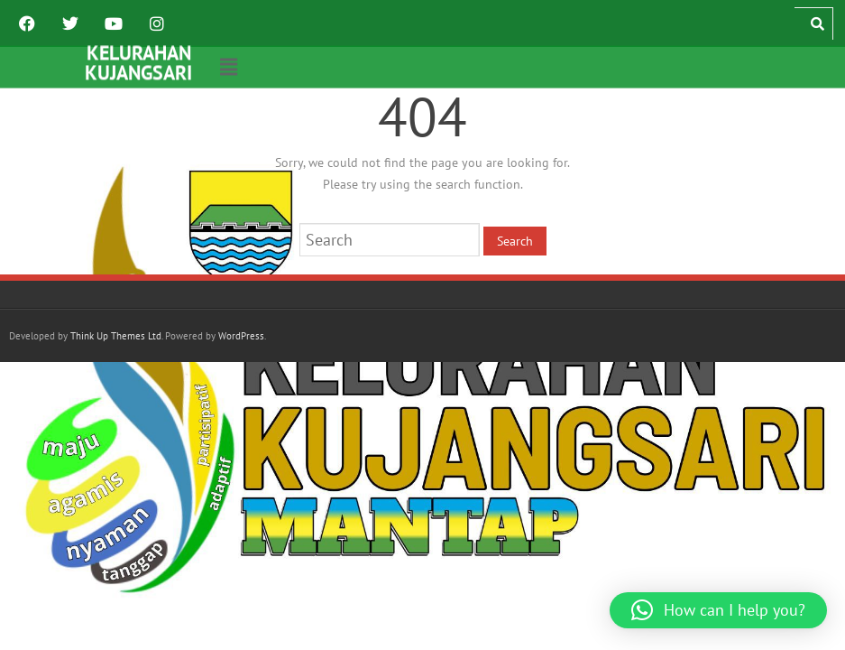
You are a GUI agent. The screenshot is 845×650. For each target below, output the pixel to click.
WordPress (241, 336)
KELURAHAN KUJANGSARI (138, 62)
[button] (229, 67)
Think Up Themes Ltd (115, 336)
